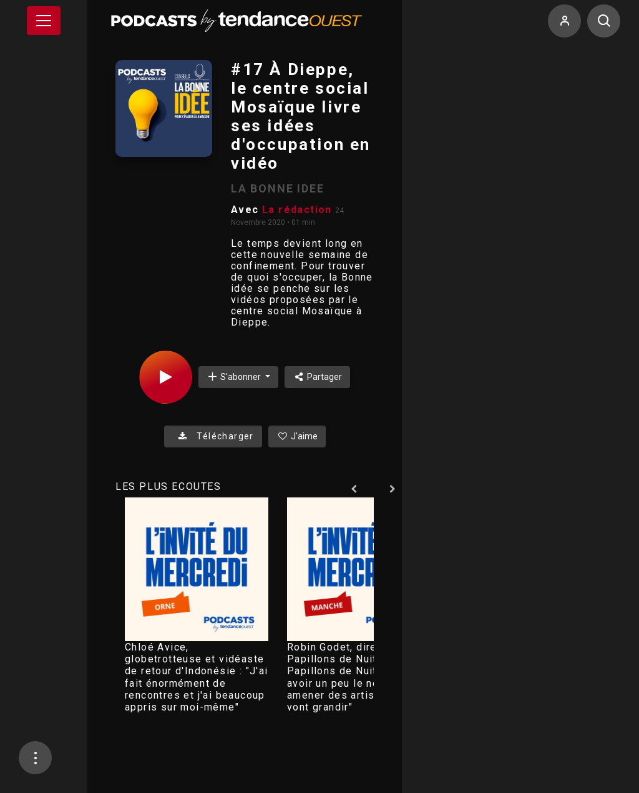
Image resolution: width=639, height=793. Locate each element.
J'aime (297, 436)
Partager (317, 377)
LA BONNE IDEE (277, 188)
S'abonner (235, 376)
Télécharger (213, 436)
